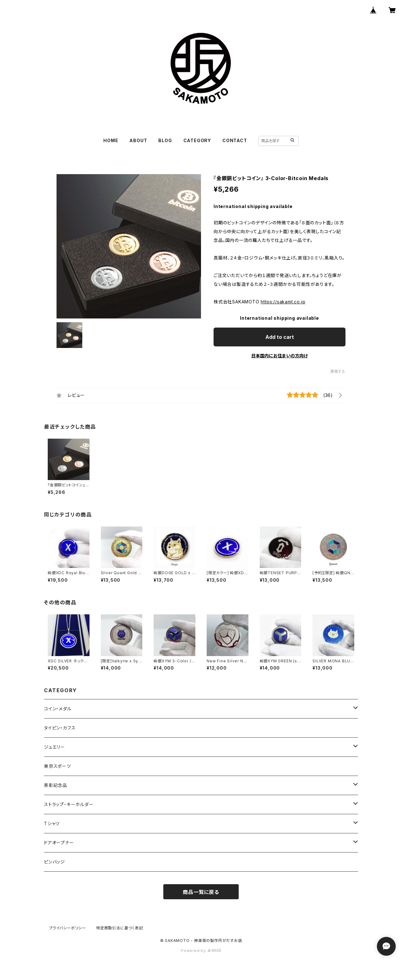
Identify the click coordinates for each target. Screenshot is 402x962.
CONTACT (234, 140)
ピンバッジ (54, 861)
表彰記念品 (55, 785)
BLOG (165, 140)
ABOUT (138, 140)
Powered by (201, 950)
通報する (337, 371)
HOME (110, 140)
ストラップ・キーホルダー (69, 804)
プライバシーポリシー (67, 928)
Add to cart (279, 337)
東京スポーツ (57, 766)
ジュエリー (54, 747)
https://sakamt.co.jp (283, 301)
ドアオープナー (59, 842)
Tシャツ (52, 823)
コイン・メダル (58, 708)
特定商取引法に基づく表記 (119, 928)
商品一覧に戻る (201, 892)
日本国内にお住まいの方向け (279, 355)
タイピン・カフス (59, 727)
